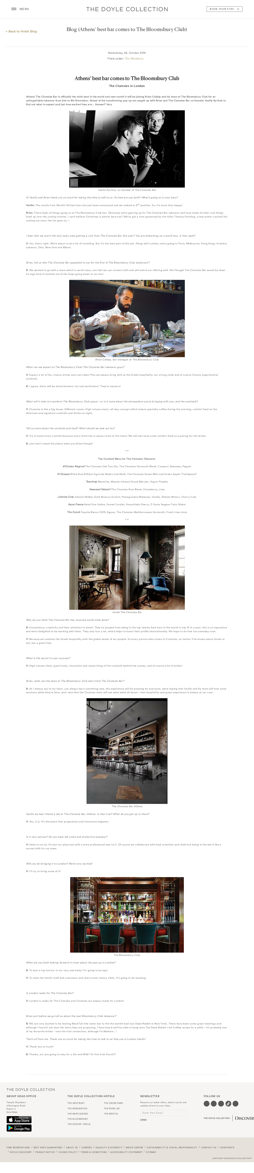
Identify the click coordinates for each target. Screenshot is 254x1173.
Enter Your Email (152, 1112)
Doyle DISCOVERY (21, 1152)
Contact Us (208, 1147)
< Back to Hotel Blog (21, 31)
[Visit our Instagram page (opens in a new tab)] (221, 1104)
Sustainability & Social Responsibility (172, 1147)
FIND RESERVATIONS (18, 1147)
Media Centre (134, 1147)
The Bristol (111, 1113)
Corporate (227, 1147)
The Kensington (77, 1108)
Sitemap (151, 1152)
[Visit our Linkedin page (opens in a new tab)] (235, 1104)
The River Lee (112, 1108)
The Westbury (134, 58)
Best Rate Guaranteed (48, 1147)
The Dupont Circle (79, 1124)
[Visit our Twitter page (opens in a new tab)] (214, 1104)
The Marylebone (77, 1113)
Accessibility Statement (126, 1152)
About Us (72, 1147)
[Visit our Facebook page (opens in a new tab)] (206, 1104)
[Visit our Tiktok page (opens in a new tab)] (228, 1104)
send (143, 1119)
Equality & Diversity (109, 1147)
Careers (87, 1147)
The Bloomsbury (77, 1118)
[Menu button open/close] (14, 9)
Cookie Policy (68, 1152)
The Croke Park (113, 1103)
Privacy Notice (45, 1152)
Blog (72, 29)
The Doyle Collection (31, 1089)
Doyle (127, 9)
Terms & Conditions (94, 1152)
